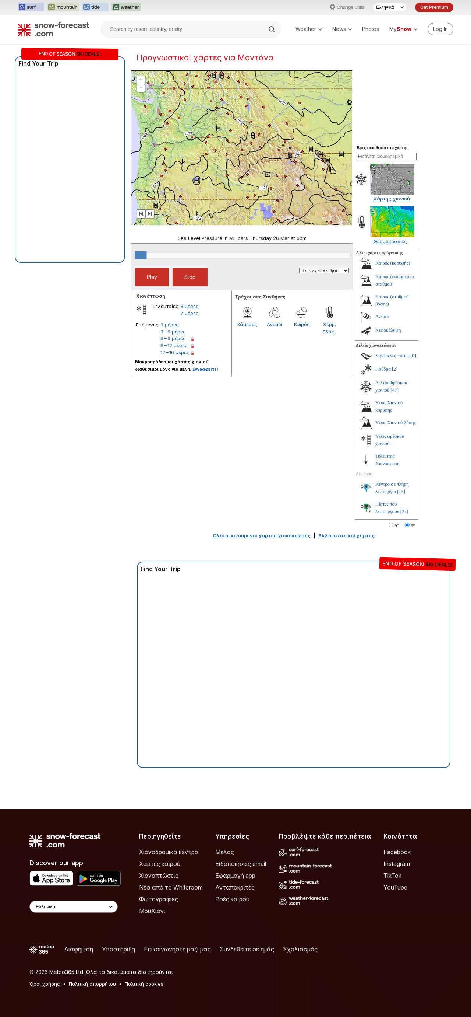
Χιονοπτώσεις (158, 875)
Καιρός (302, 324)
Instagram (396, 863)
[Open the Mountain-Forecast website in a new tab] (63, 7)
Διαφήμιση (78, 949)
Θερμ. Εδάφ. (329, 328)
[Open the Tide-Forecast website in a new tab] (95, 7)
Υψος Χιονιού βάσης (395, 422)
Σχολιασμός (300, 949)
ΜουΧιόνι (152, 911)
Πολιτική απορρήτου (92, 984)
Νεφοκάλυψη (388, 330)
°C (396, 525)
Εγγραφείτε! (205, 369)
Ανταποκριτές (235, 887)
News (342, 29)
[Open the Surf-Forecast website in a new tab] (31, 7)
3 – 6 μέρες (173, 332)
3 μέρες (189, 306)
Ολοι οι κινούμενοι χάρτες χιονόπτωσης (262, 535)
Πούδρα (383, 369)
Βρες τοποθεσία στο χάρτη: (382, 147)
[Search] (272, 29)
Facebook (397, 852)
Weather (308, 29)
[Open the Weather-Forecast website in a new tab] (126, 7)
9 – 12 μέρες (174, 345)
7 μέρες (189, 313)
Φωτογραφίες (158, 899)
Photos (370, 29)
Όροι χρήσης (44, 984)
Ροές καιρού (232, 899)
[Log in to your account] (440, 29)
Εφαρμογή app (235, 875)
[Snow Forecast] (53, 29)
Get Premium (434, 7)
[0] (413, 355)
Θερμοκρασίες (390, 241)
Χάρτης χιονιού (391, 199)
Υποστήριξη (118, 949)
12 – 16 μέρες (175, 352)
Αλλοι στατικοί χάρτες (346, 535)
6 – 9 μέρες (173, 338)
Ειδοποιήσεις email (240, 863)
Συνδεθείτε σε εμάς (247, 949)
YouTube (395, 887)
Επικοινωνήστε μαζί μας (177, 949)
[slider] (140, 255)
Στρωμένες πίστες (392, 355)
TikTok (392, 875)
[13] (401, 491)
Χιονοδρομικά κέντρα (169, 852)
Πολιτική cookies (144, 984)
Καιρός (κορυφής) (392, 263)
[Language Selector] (389, 7)
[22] (404, 511)
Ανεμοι (274, 324)
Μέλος (224, 852)
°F (413, 525)
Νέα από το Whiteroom (171, 887)
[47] (394, 390)
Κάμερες (247, 324)
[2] (394, 369)
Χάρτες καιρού (159, 863)
